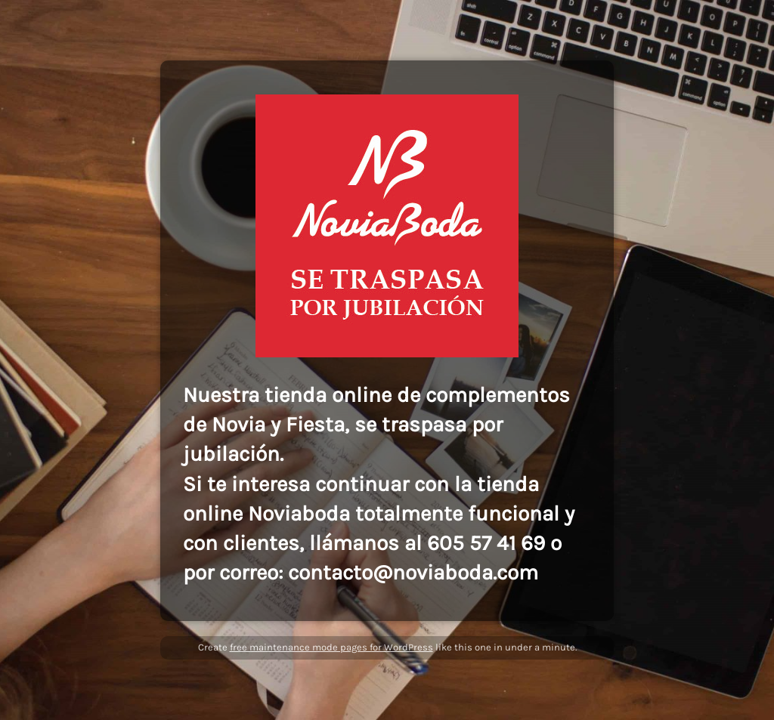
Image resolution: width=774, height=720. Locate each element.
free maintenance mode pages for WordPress (331, 647)
